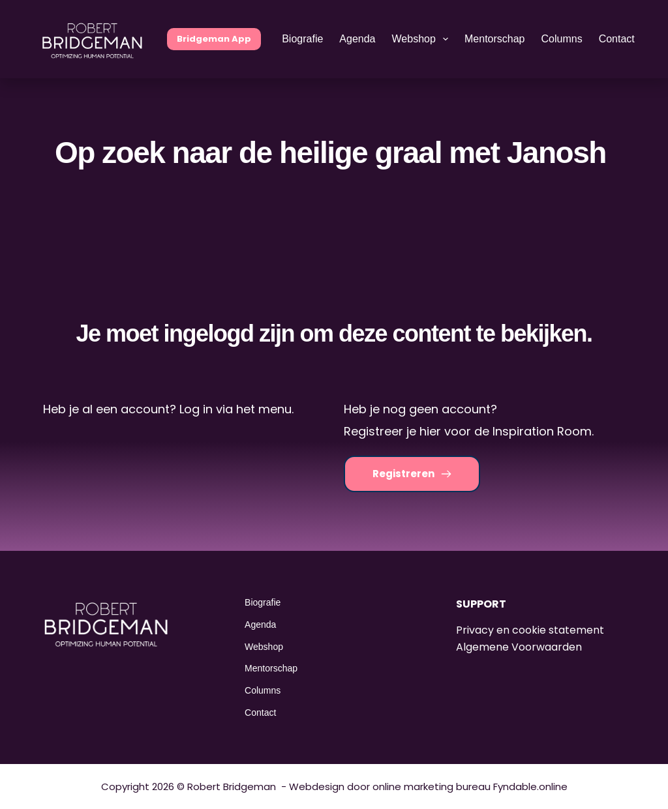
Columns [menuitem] (562, 38)
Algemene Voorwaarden (519, 647)
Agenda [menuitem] (357, 38)
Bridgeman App (214, 39)
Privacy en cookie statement (530, 630)
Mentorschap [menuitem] (494, 38)
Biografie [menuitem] (302, 38)
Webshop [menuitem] (423, 39)
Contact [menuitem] (617, 38)
